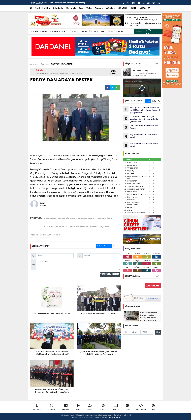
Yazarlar (90, 407)
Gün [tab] (148, 101)
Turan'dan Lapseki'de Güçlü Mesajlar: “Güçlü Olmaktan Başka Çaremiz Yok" (140, 119)
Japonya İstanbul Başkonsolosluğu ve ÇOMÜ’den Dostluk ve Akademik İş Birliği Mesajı (141, 110)
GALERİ (133, 8)
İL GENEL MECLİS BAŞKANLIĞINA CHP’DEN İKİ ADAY (144, 74)
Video (89, 8)
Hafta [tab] (154, 101)
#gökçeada (45, 235)
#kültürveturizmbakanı (55, 226)
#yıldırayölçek (104, 218)
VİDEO (143, 8)
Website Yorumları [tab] (104, 246)
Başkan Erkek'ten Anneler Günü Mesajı (140, 136)
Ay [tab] (159, 101)
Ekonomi (99, 8)
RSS (153, 407)
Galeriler (65, 407)
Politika (46, 8)
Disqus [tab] (115, 246)
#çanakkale (50, 218)
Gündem (110, 8)
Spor (81, 8)
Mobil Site (37, 407)
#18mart (94, 226)
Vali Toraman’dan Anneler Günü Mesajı (67, 3)
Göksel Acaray (140, 70)
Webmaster (141, 407)
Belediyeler (58, 8)
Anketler (103, 407)
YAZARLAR (123, 8)
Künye (127, 407)
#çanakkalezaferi (109, 226)
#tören (34, 235)
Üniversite (71, 8)
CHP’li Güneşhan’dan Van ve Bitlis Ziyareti (140, 127)
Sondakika (51, 407)
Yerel (37, 8)
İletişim (116, 407)
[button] (150, 8)
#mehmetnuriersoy (78, 226)
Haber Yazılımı (114, 417)
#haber (56, 235)
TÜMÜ (157, 64)
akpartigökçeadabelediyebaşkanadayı (76, 218)
